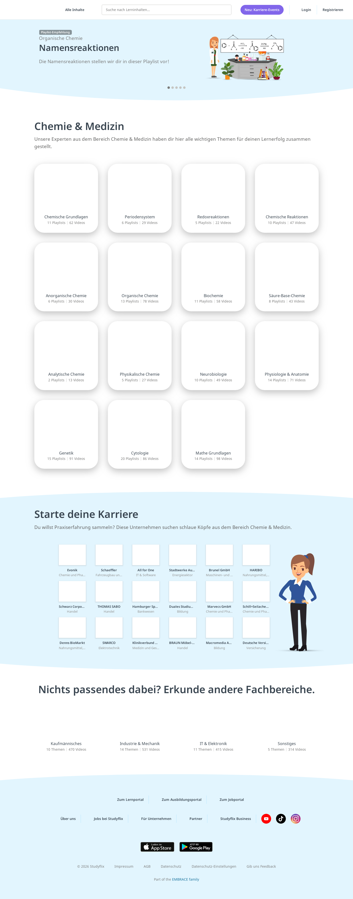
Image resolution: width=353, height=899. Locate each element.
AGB (147, 866)
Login (303, 9)
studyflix (32, 10)
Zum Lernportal (126, 799)
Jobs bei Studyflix (104, 818)
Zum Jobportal (228, 799)
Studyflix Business (232, 818)
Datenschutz (171, 866)
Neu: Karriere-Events (262, 9)
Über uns (64, 818)
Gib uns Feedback (261, 866)
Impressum (123, 866)
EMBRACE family (185, 879)
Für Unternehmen (152, 818)
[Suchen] (225, 10)
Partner (192, 818)
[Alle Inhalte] (73, 9)
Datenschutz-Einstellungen (214, 866)
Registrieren (333, 9)
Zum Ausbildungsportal (178, 799)
